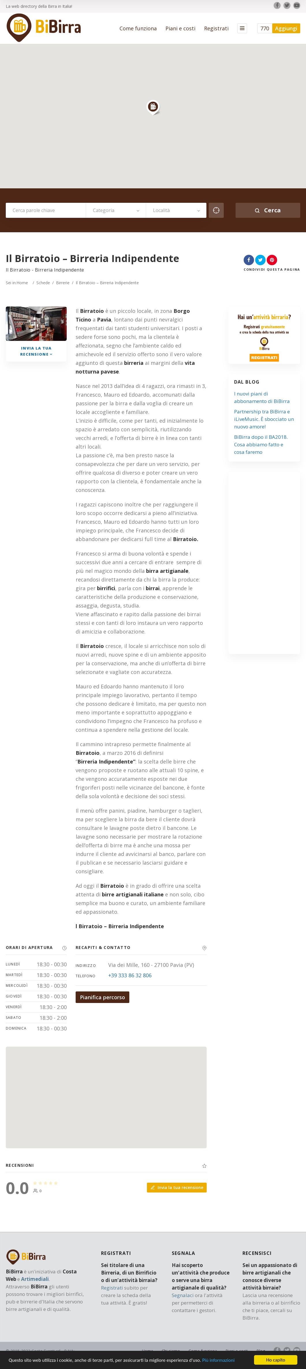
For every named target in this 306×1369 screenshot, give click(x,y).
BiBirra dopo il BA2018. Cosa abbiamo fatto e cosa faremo (261, 444)
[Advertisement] (270, 565)
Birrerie (63, 282)
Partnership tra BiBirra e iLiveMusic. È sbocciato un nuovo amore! (264, 419)
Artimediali (35, 1279)
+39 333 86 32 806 (130, 975)
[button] (153, 107)
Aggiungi (286, 28)
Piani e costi (180, 28)
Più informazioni (218, 1360)
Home (22, 282)
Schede (43, 282)
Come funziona (138, 28)
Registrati (216, 28)
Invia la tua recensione (176, 1187)
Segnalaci (183, 1295)
